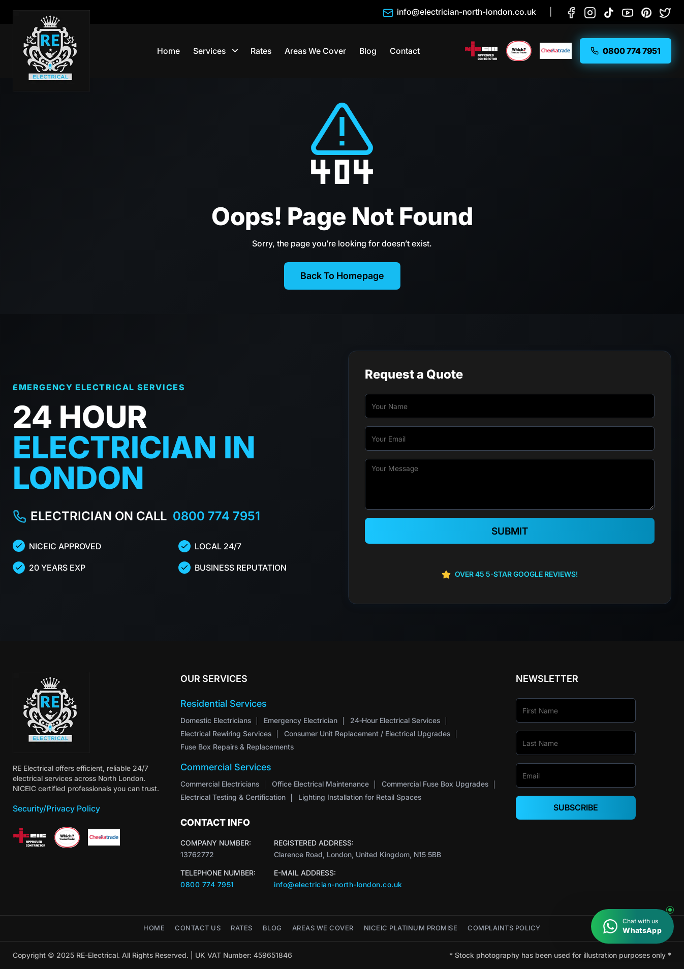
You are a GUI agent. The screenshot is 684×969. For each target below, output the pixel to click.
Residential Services (223, 703)
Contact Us (198, 928)
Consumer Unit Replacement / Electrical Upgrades (367, 733)
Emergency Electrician (300, 720)
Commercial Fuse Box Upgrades (435, 783)
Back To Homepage (342, 275)
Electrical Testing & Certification (233, 797)
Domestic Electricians (215, 720)
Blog (368, 51)
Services (209, 51)
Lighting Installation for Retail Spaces (359, 797)
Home (168, 51)
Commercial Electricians (219, 783)
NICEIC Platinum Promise (411, 928)
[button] (235, 50)
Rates (261, 51)
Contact (405, 51)
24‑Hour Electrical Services (395, 720)
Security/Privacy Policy (56, 808)
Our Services (213, 678)
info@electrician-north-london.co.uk (338, 884)
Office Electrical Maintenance (320, 783)
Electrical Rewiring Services (225, 733)
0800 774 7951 (216, 516)
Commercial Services (225, 767)
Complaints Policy (504, 928)
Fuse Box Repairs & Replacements (237, 746)
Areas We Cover (315, 51)
